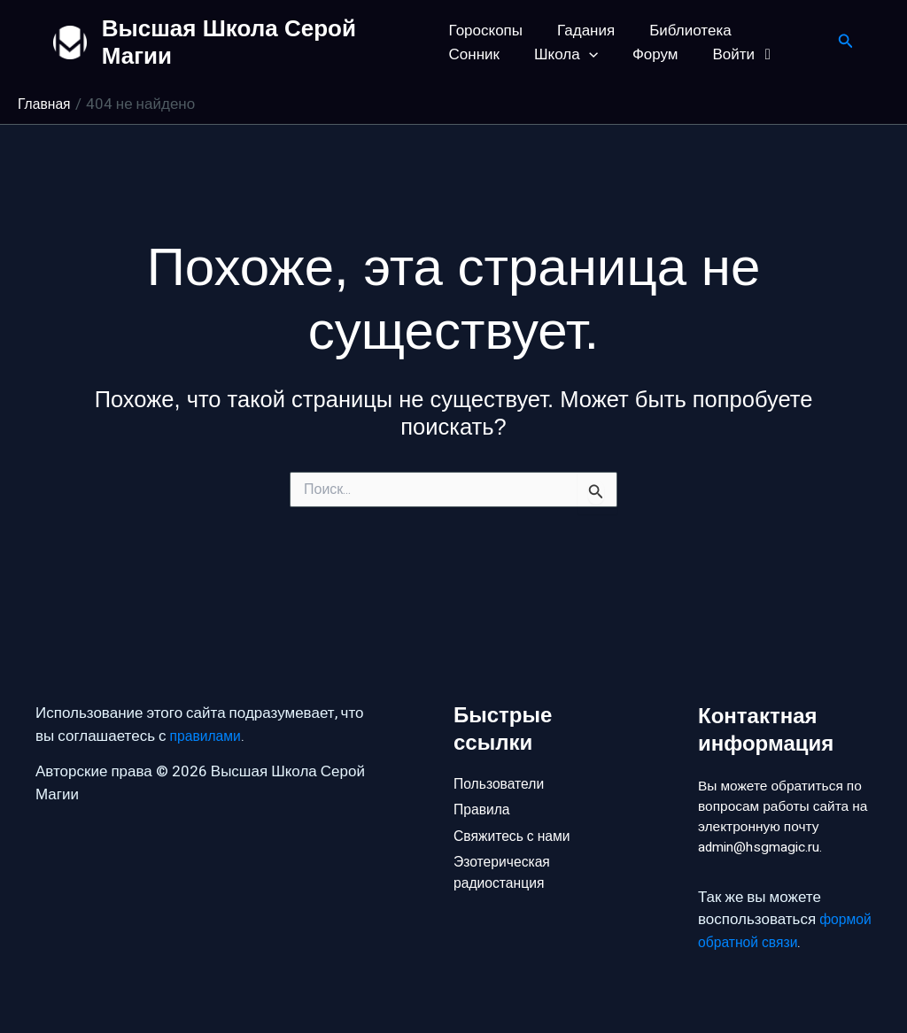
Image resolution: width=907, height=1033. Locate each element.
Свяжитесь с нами (516, 811)
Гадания (581, 30)
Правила (484, 781)
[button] (503, 54)
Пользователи (503, 752)
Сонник (778, 30)
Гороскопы (486, 30)
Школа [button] (481, 54)
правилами (208, 705)
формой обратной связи (781, 942)
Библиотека (681, 30)
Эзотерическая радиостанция (506, 852)
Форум (565, 54)
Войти (650, 54)
